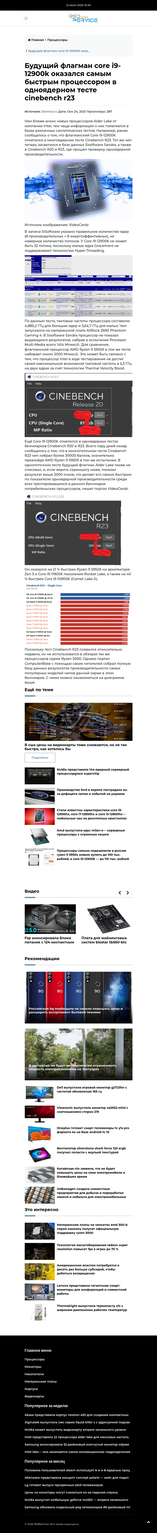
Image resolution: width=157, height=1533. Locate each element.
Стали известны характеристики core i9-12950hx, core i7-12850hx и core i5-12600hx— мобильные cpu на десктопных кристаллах (92, 814)
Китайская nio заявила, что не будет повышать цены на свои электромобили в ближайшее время (91, 1172)
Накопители (34, 1374)
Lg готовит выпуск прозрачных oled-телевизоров (64, 1485)
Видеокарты (34, 1396)
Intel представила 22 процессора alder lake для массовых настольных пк (82, 1437)
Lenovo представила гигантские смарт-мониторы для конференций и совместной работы (92, 1289)
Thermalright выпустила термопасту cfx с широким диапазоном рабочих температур (92, 1308)
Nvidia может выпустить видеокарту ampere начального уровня (75, 1429)
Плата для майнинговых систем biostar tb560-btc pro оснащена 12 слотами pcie (105, 944)
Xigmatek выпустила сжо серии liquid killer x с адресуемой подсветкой (81, 1422)
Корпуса (31, 1389)
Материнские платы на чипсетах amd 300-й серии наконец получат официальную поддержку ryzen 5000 (92, 1229)
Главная (36, 40)
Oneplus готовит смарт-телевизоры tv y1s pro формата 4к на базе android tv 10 (93, 1130)
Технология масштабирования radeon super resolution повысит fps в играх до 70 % (92, 1247)
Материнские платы (41, 1381)
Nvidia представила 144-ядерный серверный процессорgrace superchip (93, 771)
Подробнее (40, 757)
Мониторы (33, 1367)
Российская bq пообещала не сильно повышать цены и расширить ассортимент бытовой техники (74, 1010)
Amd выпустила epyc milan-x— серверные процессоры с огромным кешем (91, 832)
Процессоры (57, 40)
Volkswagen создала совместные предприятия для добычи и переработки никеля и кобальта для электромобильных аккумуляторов (91, 1195)
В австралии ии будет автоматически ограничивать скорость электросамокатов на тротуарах (78, 1067)
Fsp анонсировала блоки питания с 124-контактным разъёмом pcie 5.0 (49, 942)
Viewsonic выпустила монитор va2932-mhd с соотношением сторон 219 (92, 1109)
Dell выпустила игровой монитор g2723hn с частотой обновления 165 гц (92, 1089)
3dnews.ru (49, 111)
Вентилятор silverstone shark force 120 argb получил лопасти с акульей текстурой (91, 1150)
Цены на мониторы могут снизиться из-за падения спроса (71, 1492)
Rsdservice (41, 1524)
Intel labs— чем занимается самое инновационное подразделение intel (81, 1452)
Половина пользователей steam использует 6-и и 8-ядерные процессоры (83, 1470)
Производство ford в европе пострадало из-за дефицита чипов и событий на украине (92, 792)
